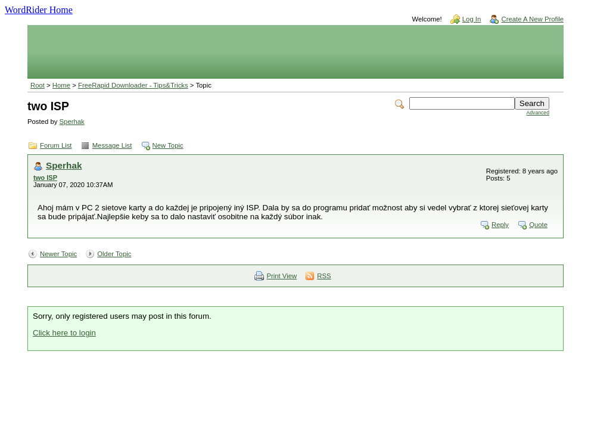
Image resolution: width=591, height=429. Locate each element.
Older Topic (114, 253)
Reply (500, 224)
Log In (471, 19)
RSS (324, 275)
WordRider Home (39, 10)
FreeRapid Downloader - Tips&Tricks (133, 85)
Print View (281, 275)
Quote (538, 224)
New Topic (168, 145)
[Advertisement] (295, 52)
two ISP (45, 177)
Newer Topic (58, 253)
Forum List (56, 145)
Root (37, 85)
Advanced (537, 113)
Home (61, 85)
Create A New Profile (532, 19)
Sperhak (72, 121)
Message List (112, 145)
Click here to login (64, 332)
